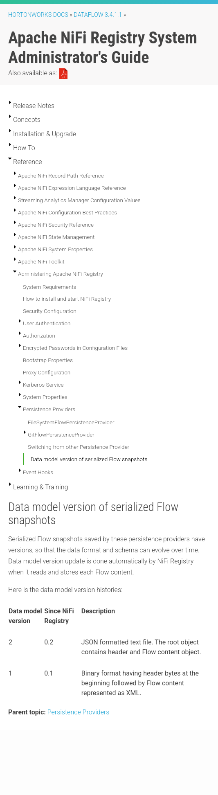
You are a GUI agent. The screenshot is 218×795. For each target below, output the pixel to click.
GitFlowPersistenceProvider (61, 434)
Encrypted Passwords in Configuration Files (75, 348)
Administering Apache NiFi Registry (60, 273)
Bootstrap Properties (48, 360)
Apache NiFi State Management (56, 237)
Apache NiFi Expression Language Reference (72, 188)
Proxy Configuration (46, 372)
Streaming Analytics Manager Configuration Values (79, 200)
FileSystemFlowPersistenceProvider (71, 422)
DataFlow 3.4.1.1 (98, 14)
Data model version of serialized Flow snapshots (89, 459)
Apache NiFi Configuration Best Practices (67, 212)
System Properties (45, 397)
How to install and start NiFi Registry (67, 298)
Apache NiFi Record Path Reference (61, 175)
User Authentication (46, 323)
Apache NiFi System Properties (55, 249)
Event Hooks (38, 472)
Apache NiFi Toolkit (41, 261)
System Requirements (49, 287)
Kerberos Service (43, 384)
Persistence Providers (49, 409)
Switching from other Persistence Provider (78, 447)
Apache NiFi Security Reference (56, 224)
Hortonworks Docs (38, 14)
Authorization (39, 335)
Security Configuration (49, 311)
